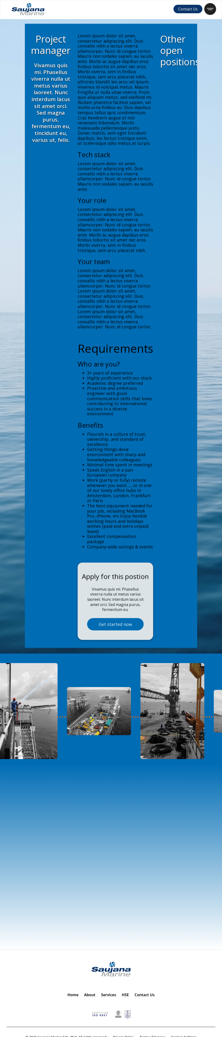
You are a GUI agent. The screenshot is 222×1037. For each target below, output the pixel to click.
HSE (125, 994)
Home (73, 994)
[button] (210, 9)
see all (180, 81)
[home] (28, 9)
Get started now (115, 637)
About (89, 994)
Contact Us (188, 9)
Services (108, 994)
